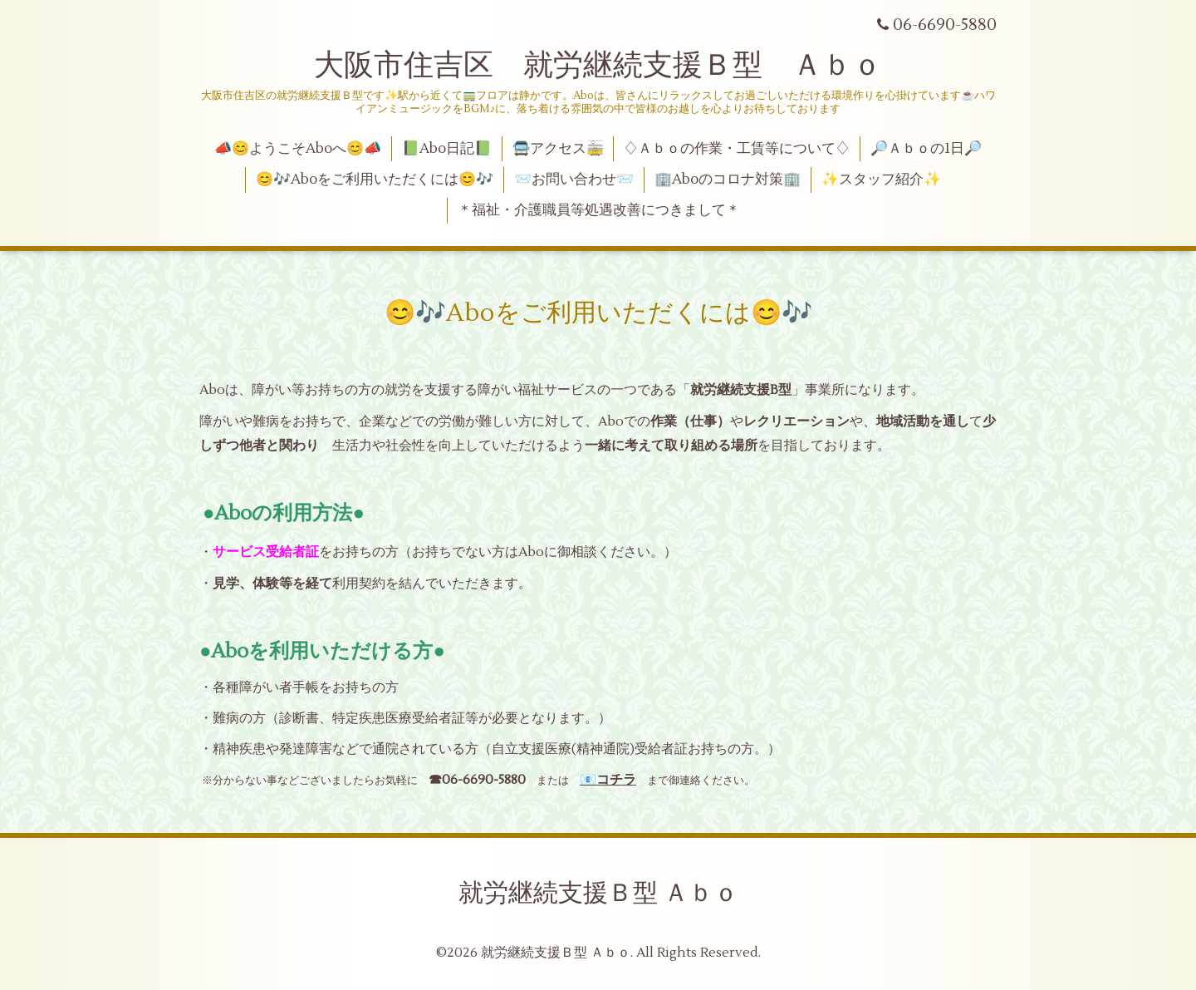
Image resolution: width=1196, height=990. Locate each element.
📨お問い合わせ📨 (574, 179)
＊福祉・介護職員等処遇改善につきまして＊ (599, 210)
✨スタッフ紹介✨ (881, 179)
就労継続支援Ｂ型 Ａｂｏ (598, 893)
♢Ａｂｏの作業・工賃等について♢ (737, 149)
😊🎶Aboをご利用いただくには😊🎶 (374, 179)
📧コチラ (608, 779)
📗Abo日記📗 (447, 149)
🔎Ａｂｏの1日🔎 (926, 149)
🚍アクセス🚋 (558, 149)
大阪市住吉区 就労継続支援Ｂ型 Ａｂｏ (598, 66)
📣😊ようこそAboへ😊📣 (297, 149)
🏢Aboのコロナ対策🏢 (727, 179)
